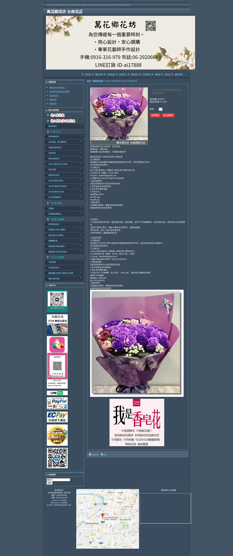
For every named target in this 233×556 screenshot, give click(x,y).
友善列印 (95, 454)
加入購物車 (168, 115)
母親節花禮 (53, 96)
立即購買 (155, 115)
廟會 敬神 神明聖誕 (57, 88)
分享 (105, 454)
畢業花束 (53, 100)
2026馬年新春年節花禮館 (59, 92)
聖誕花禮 (53, 104)
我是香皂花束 (98, 81)
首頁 (89, 81)
